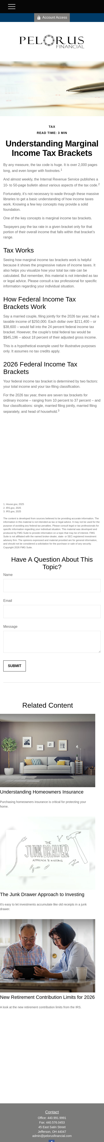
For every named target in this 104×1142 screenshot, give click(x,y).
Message (10, 626)
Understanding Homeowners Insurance (42, 792)
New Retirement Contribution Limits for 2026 (47, 997)
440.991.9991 (57, 1118)
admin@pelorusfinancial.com (52, 1136)
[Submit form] (14, 665)
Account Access (52, 18)
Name (8, 575)
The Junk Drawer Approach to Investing (42, 894)
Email (7, 601)
